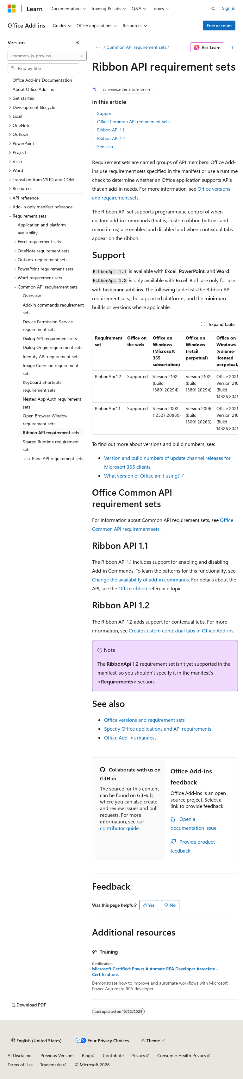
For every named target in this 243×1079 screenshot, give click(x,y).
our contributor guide (122, 824)
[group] (165, 383)
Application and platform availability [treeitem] (42, 229)
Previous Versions (57, 1055)
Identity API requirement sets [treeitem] (51, 356)
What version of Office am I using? (142, 475)
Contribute (113, 1055)
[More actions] (232, 47)
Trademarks (51, 1065)
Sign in (228, 8)
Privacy (138, 1055)
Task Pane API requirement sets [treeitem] (53, 458)
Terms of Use (20, 1065)
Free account (219, 25)
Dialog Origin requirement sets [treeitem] (52, 347)
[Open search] (213, 8)
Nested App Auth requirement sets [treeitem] (52, 403)
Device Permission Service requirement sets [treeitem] (48, 326)
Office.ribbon (132, 588)
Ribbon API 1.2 (111, 138)
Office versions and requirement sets (144, 719)
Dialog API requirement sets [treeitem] (50, 338)
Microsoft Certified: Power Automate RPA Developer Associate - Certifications (155, 971)
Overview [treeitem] (32, 296)
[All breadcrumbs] (97, 47)
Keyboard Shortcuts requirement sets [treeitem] (42, 386)
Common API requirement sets (136, 47)
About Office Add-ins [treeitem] (33, 89)
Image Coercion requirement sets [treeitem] (50, 369)
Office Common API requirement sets (133, 121)
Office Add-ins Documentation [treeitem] (42, 80)
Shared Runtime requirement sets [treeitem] (51, 446)
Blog (86, 1055)
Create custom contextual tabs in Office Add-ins (181, 630)
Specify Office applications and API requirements (157, 728)
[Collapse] (77, 42)
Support (105, 113)
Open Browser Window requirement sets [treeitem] (45, 420)
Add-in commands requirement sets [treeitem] (53, 309)
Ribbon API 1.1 (110, 130)
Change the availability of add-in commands (140, 579)
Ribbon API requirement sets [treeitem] (51, 432)
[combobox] (47, 56)
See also (105, 146)
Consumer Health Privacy (181, 1055)
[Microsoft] (12, 8)
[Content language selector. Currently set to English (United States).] (36, 1041)
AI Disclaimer (20, 1055)
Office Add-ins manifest (130, 737)
